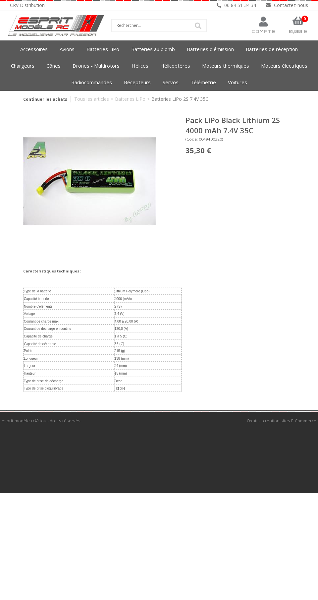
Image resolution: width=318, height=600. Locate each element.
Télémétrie (203, 82)
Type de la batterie (37, 291)
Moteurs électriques (284, 65)
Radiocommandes (91, 82)
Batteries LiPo (102, 49)
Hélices (140, 65)
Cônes (53, 65)
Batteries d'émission (210, 49)
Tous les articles (91, 99)
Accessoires (34, 49)
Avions (67, 49)
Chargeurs (22, 65)
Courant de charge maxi (41, 321)
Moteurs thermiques (225, 65)
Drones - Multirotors (96, 65)
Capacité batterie (36, 299)
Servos (171, 82)
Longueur (31, 358)
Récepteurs (137, 82)
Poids (28, 351)
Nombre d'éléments (38, 306)
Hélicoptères (175, 65)
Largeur (29, 366)
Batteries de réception (272, 49)
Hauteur (30, 373)
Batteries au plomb (153, 49)
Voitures (237, 82)
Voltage (29, 314)
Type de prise (34, 381)
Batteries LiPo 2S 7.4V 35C (179, 99)
